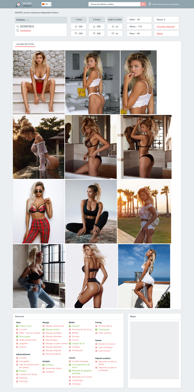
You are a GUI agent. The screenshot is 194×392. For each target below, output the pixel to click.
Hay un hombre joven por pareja (29, 366)
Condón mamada (80, 361)
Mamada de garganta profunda (82, 372)
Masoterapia (52, 340)
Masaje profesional (55, 326)
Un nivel (23, 329)
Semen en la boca (106, 344)
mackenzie (35, 12)
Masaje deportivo (54, 347)
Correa (75, 340)
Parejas (22, 371)
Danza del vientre (54, 368)
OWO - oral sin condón (29, 333)
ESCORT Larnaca (22, 12)
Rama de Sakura (53, 354)
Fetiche (22, 347)
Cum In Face (104, 351)
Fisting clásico (105, 326)
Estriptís (50, 365)
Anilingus (76, 384)
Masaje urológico (54, 333)
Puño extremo (105, 333)
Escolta (23, 358)
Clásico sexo (25, 326)
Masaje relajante (53, 350)
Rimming (23, 381)
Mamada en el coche (82, 377)
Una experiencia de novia (81, 366)
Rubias (160, 33)
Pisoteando (77, 350)
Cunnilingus (77, 380)
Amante (75, 326)
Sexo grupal (24, 336)
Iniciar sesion (164, 3)
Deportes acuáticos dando (107, 363)
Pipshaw (23, 378)
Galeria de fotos (25, 44)
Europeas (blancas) (166, 26)
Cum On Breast (105, 347)
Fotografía (24, 361)
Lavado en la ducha (28, 374)
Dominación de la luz (82, 329)
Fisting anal (103, 329)
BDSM (75, 333)
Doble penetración (27, 340)
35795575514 (27, 26)
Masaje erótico (53, 329)
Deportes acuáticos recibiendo (107, 369)
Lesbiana (50, 372)
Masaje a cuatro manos (57, 343)
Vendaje (76, 347)
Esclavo (76, 336)
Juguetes (23, 343)
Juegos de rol (78, 343)
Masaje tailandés (54, 336)
